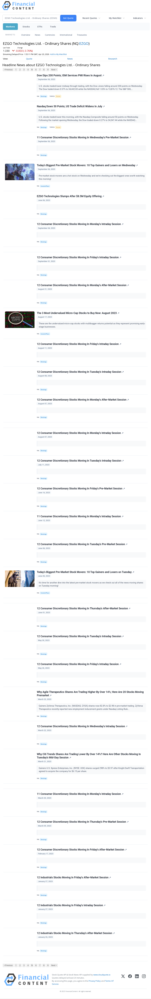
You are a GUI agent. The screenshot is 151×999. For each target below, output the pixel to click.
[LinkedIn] (137, 980)
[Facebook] (130, 980)
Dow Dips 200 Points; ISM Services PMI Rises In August (70, 75)
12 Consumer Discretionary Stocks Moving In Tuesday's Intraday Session (80, 372)
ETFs (39, 26)
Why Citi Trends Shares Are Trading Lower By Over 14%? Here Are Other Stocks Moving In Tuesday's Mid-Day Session (89, 756)
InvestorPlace (45, 186)
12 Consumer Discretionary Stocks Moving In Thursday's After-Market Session (83, 608)
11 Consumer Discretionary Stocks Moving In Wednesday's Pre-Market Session (84, 137)
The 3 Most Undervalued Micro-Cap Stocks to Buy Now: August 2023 (78, 313)
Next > (54, 69)
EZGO (83, 43)
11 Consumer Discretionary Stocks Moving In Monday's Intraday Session (80, 516)
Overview (25, 34)
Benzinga (44, 96)
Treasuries (82, 34)
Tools (53, 26)
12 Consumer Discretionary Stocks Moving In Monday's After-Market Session (83, 285)
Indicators (138, 18)
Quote (29, 58)
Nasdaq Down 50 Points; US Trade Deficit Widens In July (71, 106)
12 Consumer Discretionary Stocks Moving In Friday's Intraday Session (79, 257)
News (37, 34)
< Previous (8, 69)
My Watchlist (115, 18)
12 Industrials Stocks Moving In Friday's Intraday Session (71, 905)
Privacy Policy (95, 981)
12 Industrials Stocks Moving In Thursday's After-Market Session (76, 933)
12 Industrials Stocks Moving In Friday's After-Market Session (74, 878)
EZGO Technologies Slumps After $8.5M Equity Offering (70, 196)
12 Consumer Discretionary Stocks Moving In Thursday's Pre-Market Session (83, 822)
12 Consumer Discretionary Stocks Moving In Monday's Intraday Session (80, 224)
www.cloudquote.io (101, 975)
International (66, 34)
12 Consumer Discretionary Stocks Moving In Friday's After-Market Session (82, 850)
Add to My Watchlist (58, 54)
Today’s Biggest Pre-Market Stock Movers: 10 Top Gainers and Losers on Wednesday (87, 165)
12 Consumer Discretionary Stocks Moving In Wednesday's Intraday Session (82, 726)
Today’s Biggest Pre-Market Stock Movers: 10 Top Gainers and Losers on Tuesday (85, 572)
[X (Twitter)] (123, 980)
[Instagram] (144, 980)
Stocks (26, 26)
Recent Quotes (89, 18)
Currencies (50, 34)
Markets (10, 26)
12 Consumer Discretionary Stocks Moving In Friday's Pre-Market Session (81, 488)
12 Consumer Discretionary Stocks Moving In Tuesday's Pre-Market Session (82, 544)
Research (112, 58)
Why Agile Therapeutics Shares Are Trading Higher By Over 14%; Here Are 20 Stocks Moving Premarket (90, 694)
